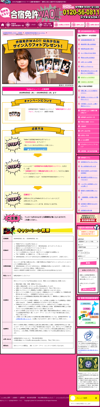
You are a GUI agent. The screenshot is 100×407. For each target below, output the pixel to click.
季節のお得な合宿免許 (88, 57)
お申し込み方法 (85, 131)
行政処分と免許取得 (87, 82)
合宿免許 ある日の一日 (88, 117)
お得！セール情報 (86, 62)
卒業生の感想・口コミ (87, 122)
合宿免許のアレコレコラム (89, 162)
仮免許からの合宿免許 (88, 77)
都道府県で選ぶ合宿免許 (88, 44)
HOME (3, 25)
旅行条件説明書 (31, 397)
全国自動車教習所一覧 (88, 40)
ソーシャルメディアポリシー (64, 397)
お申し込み (78, 25)
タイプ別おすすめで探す (88, 53)
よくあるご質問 (5, 397)
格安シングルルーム (87, 66)
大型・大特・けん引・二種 (46, 25)
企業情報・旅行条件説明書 (89, 151)
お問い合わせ (92, 25)
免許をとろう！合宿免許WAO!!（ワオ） (11, 400)
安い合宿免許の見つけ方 (88, 166)
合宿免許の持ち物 (86, 210)
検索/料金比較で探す (87, 49)
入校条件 (83, 126)
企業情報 (22, 397)
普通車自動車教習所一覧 (15, 25)
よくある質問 (85, 140)
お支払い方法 (85, 135)
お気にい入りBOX (62, 25)
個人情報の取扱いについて (46, 397)
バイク (31, 25)
